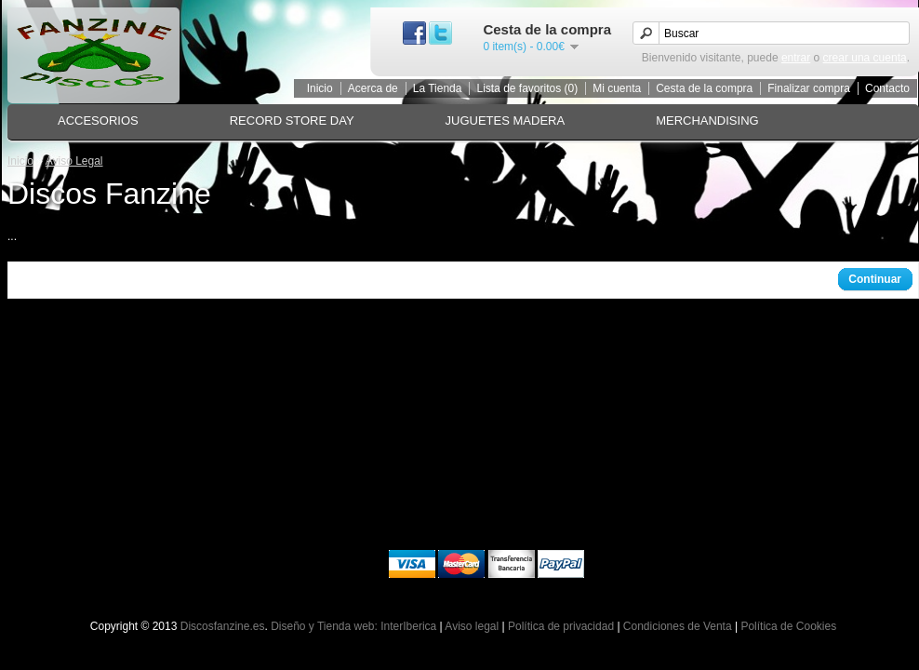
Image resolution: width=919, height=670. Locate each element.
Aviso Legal (74, 161)
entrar (795, 57)
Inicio (320, 88)
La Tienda (437, 88)
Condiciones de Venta (677, 626)
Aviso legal (472, 626)
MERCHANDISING (707, 120)
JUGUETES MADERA (506, 120)
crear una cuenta (865, 57)
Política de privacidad (561, 626)
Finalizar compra (808, 88)
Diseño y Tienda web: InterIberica (353, 626)
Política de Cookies (788, 626)
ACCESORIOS (98, 120)
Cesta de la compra (704, 88)
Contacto (887, 88)
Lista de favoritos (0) (527, 88)
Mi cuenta (617, 88)
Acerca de (373, 88)
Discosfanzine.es (222, 626)
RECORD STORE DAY (292, 120)
